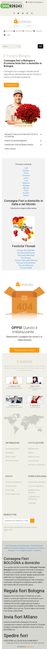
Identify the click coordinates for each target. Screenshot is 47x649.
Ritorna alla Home (24, 350)
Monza (26, 188)
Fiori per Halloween (26, 265)
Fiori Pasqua (26, 258)
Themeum (30, 647)
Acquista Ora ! (11, 85)
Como (26, 173)
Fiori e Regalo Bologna (24, 550)
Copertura (37, 550)
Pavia (26, 190)
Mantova (26, 183)
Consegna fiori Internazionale (19, 145)
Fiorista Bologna (36, 546)
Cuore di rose (33, 461)
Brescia (26, 171)
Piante (30, 453)
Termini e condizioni (13, 482)
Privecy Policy (11, 486)
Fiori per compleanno (36, 465)
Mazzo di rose (33, 457)
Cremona (26, 176)
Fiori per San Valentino (26, 250)
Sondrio (26, 193)
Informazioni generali (36, 482)
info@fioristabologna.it (34, 2)
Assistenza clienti (12, 449)
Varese (26, 195)
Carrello (37, 31)
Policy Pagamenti (12, 494)
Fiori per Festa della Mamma (26, 260)
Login (7, 35)
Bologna (26, 185)
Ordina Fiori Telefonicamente (12, 5)
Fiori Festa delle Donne (26, 253)
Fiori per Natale (26, 268)
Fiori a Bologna (11, 546)
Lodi (26, 168)
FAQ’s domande (12, 461)
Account (8, 31)
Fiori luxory (10, 149)
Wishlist (17, 31)
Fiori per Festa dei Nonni (26, 263)
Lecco (26, 178)
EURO (29, 26)
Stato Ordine (10, 457)
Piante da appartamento (16, 141)
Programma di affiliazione (34, 498)
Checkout (28, 31)
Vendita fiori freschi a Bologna (15, 548)
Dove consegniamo (36, 486)
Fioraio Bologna (23, 546)
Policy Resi (10, 490)
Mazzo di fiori (33, 449)
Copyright (32, 503)
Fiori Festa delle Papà (26, 255)
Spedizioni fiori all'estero (34, 491)
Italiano (16, 26)
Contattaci (10, 453)
